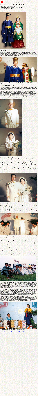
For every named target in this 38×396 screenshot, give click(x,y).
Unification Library (25, 331)
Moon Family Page (17, 331)
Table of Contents (4, 331)
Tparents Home (11, 331)
